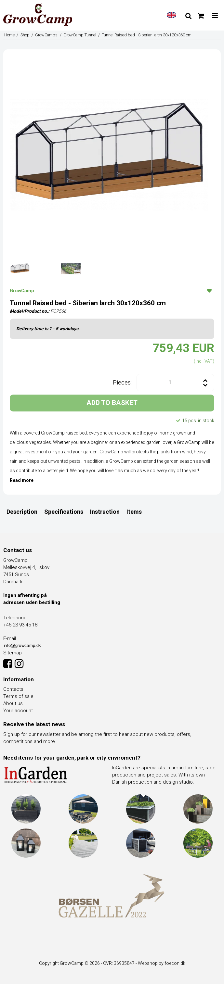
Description (22, 511)
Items (134, 511)
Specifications (63, 511)
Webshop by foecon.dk (161, 963)
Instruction (105, 511)
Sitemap (12, 653)
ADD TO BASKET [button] (112, 403)
